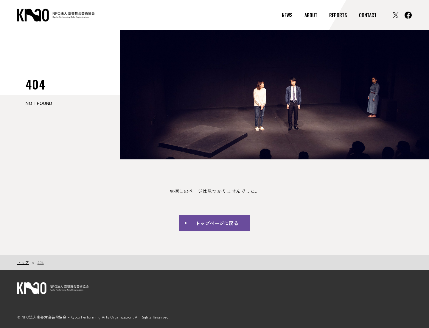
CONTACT (368, 15)
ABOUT (310, 15)
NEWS (287, 15)
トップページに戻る (216, 223)
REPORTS (338, 15)
